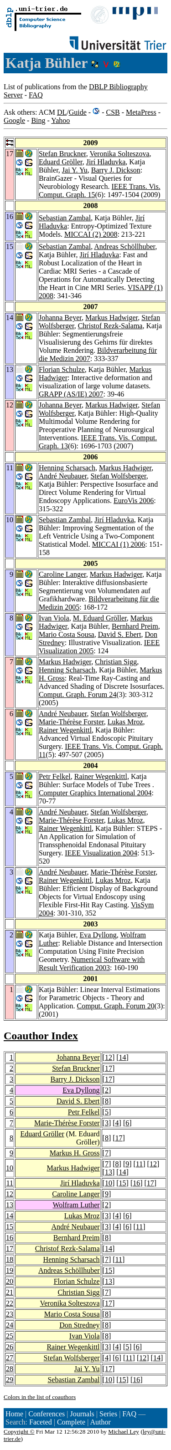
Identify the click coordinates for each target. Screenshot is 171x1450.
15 (122, 1183)
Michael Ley (123, 1431)
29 (9, 1380)
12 (108, 1057)
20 (9, 1281)
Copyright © (19, 1431)
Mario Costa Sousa (66, 634)
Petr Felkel (55, 776)
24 (9, 1325)
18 (9, 1259)
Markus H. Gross (75, 1153)
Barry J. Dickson (115, 170)
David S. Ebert (119, 634)
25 (9, 1336)
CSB (112, 112)
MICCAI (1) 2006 (118, 544)
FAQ (36, 95)
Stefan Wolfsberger (118, 476)
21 (9, 1292)
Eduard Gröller (61, 162)
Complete (71, 1422)
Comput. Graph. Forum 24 (77, 694)
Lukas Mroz (125, 722)
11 (139, 1164)
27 (9, 1358)
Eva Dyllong (98, 935)
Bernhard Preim (135, 626)
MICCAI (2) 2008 (90, 234)
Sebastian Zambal (65, 218)
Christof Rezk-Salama (110, 326)
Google (14, 120)
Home (14, 1414)
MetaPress (141, 112)
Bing (38, 120)
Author (100, 1422)
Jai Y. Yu (75, 170)
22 (9, 1303)
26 (9, 1347)
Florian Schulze (62, 369)
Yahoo (60, 120)
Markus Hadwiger (111, 317)
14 (122, 1057)
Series (108, 1414)
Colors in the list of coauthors (40, 1397)
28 (9, 1369)
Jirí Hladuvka (106, 162)
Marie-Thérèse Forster (71, 722)
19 (9, 1270)
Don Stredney (79, 1325)
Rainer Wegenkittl (65, 730)
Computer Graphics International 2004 (95, 793)
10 (9, 1168)
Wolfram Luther (75, 1205)
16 (136, 1183)
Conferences (46, 1414)
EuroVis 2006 (134, 500)
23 (9, 1314)
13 (108, 1172)
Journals (82, 1414)
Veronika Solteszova (119, 154)
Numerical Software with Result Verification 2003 (92, 964)
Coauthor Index (41, 1036)
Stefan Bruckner (62, 154)
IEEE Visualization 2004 (101, 853)
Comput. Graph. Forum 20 (115, 1006)
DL (62, 112)
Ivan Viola (54, 618)
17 (108, 1068)
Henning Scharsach (67, 468)
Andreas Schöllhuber (124, 246)
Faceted (40, 1422)
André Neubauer (63, 476)
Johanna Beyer (60, 317)
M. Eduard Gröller (100, 618)
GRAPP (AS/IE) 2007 (71, 394)
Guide (78, 112)
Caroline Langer (62, 574)
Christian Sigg (116, 662)
